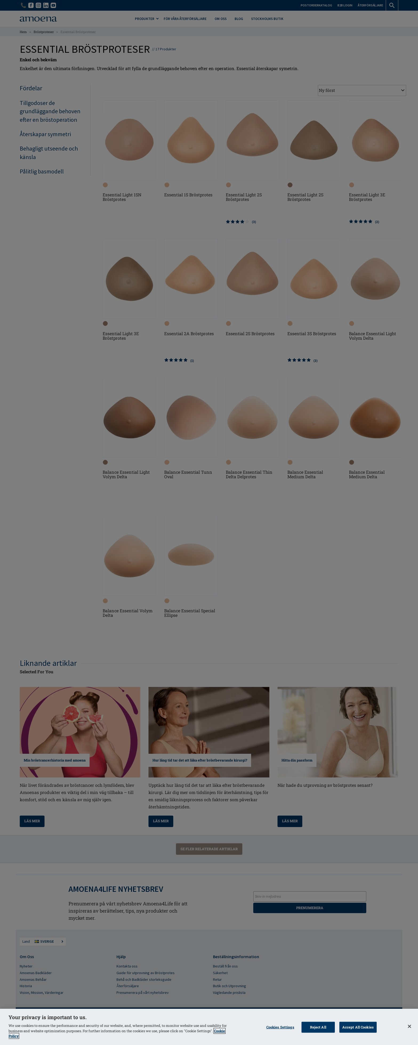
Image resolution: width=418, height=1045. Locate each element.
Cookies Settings (280, 1026)
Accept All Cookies (358, 1026)
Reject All (318, 1026)
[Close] (409, 1026)
